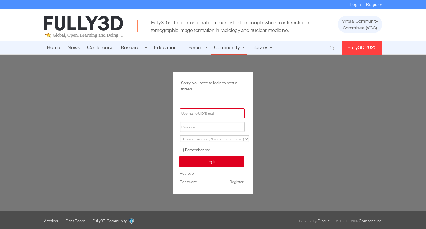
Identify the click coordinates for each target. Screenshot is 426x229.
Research (131, 47)
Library (259, 47)
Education (165, 47)
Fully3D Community (109, 220)
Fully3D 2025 (362, 47)
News (73, 47)
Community (227, 47)
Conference (100, 47)
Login (355, 4)
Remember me (195, 149)
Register (374, 4)
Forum (195, 47)
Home (53, 47)
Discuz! (324, 220)
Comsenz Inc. (370, 220)
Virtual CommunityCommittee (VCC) (360, 24)
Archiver (51, 220)
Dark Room (75, 220)
